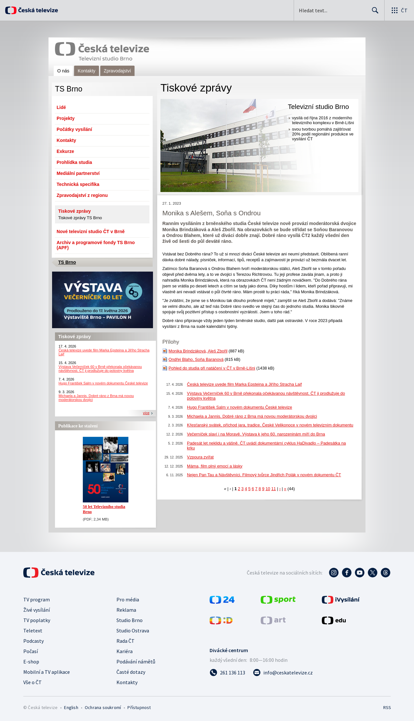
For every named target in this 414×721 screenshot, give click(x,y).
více (146, 413)
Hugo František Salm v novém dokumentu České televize (103, 383)
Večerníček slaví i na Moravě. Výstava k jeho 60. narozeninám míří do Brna (256, 434)
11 (273, 488)
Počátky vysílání (74, 129)
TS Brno (67, 262)
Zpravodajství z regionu (82, 195)
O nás (63, 71)
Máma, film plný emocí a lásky (214, 466)
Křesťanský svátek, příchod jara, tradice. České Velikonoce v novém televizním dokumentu (270, 425)
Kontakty (86, 71)
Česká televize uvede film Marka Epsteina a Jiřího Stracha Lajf (244, 384)
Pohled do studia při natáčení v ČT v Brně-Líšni (212, 368)
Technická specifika (78, 184)
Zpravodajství (117, 71)
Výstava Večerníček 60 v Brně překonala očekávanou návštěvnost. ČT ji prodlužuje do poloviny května (100, 368)
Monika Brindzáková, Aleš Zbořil (198, 351)
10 (268, 488)
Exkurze (65, 151)
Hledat (373, 12)
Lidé (61, 107)
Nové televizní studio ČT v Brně (91, 231)
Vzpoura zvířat (200, 457)
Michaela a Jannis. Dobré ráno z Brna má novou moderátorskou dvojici (252, 416)
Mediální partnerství (78, 173)
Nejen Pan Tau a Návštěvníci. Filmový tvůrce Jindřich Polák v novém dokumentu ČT (264, 474)
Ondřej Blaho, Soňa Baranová (196, 359)
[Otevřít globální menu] (399, 10)
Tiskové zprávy (74, 211)
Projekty (66, 118)
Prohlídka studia (74, 162)
